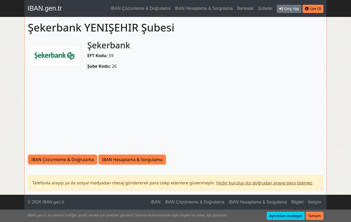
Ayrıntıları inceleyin (285, 215)
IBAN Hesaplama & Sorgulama (204, 8)
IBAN (155, 202)
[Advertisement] (175, 115)
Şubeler (265, 8)
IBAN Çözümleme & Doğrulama (140, 8)
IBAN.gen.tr (45, 8)
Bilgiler (297, 202)
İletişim (314, 202)
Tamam (314, 215)
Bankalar (245, 8)
